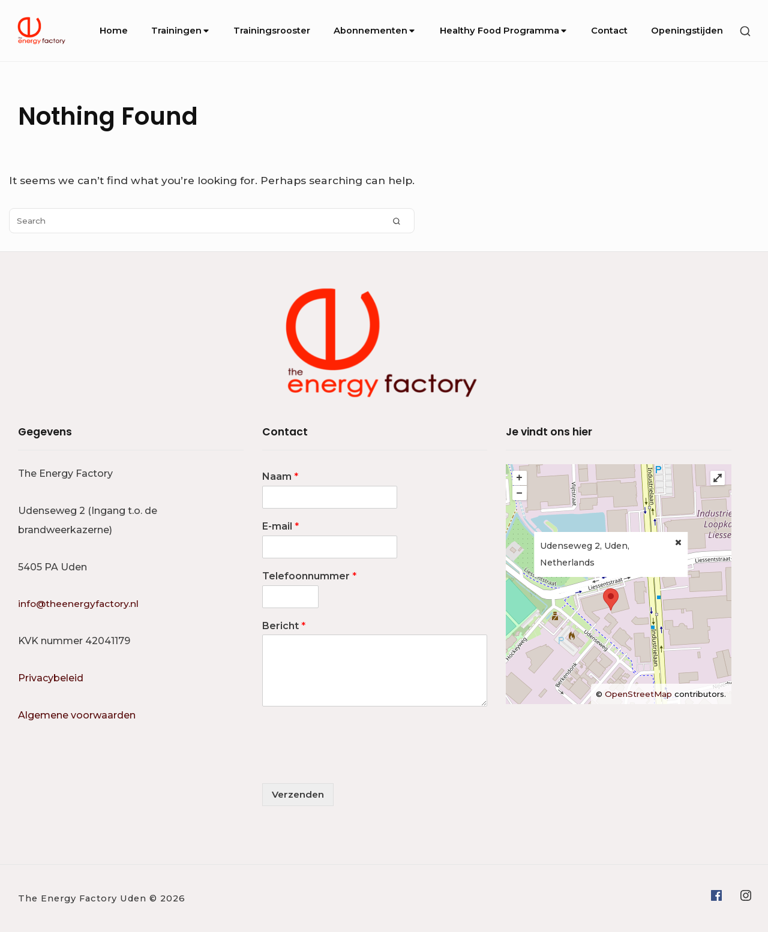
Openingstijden (687, 30)
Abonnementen (375, 30)
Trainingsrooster (271, 30)
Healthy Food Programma (504, 30)
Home (114, 30)
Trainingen (181, 30)
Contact (609, 30)
